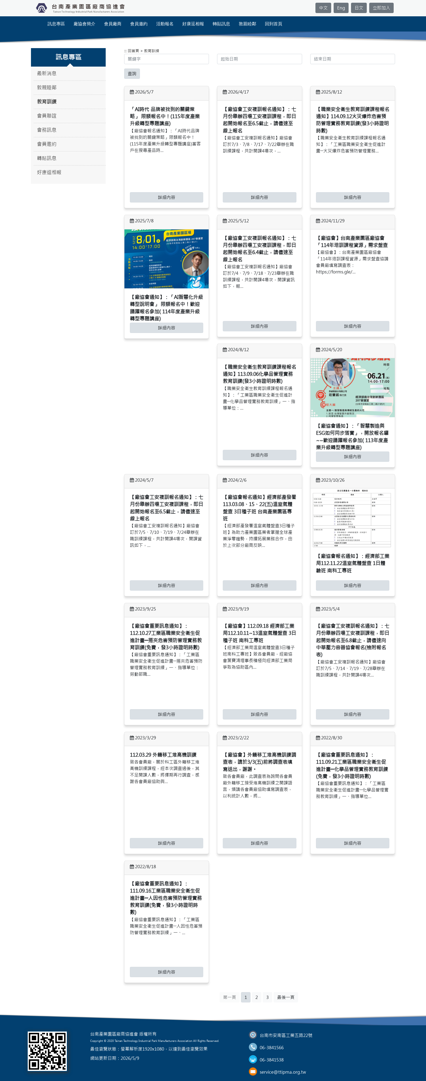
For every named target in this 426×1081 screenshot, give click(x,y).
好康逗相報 (193, 23)
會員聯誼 (47, 116)
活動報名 (165, 23)
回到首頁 (273, 23)
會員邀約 (139, 23)
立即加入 (381, 8)
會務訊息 (47, 130)
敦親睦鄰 (247, 23)
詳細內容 (166, 197)
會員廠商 (112, 23)
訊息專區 (56, 23)
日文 (359, 8)
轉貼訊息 (221, 23)
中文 (323, 8)
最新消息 (47, 73)
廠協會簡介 (84, 23)
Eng (341, 8)
